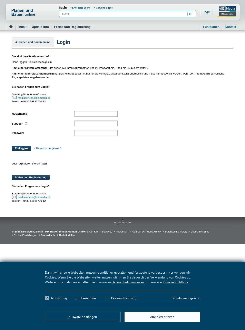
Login (206, 12)
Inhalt (22, 27)
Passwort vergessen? (48, 148)
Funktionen (211, 27)
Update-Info (40, 27)
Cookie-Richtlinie (175, 282)
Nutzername (19, 113)
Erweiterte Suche (81, 8)
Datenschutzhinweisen (128, 282)
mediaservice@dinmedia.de (34, 97)
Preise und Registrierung (72, 27)
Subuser (17, 123)
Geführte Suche (104, 8)
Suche (63, 7)
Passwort (18, 132)
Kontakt (230, 27)
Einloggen (21, 148)
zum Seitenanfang (122, 223)
